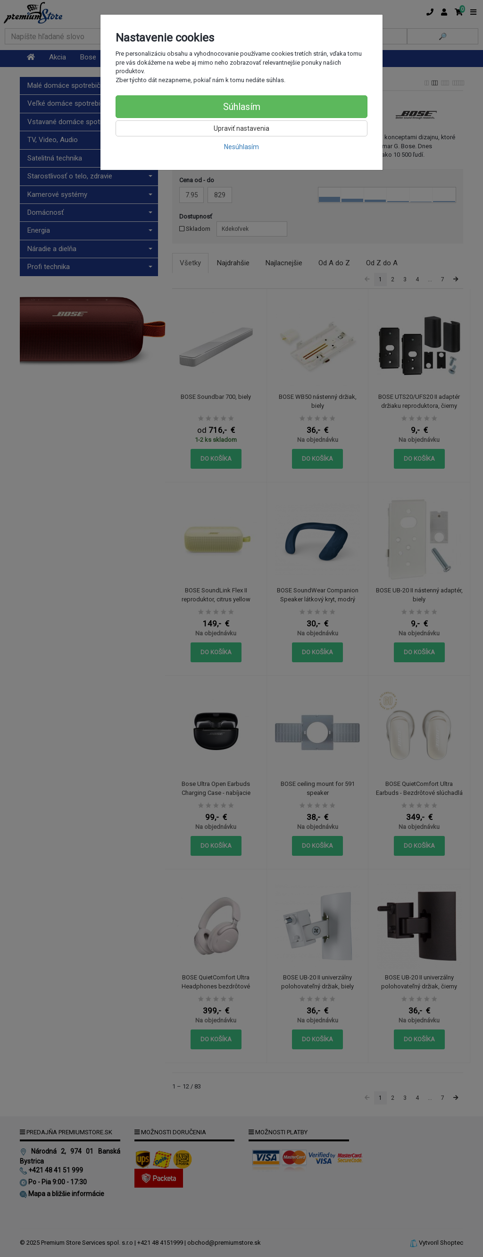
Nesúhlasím (241, 147)
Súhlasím (241, 106)
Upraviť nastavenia (241, 128)
